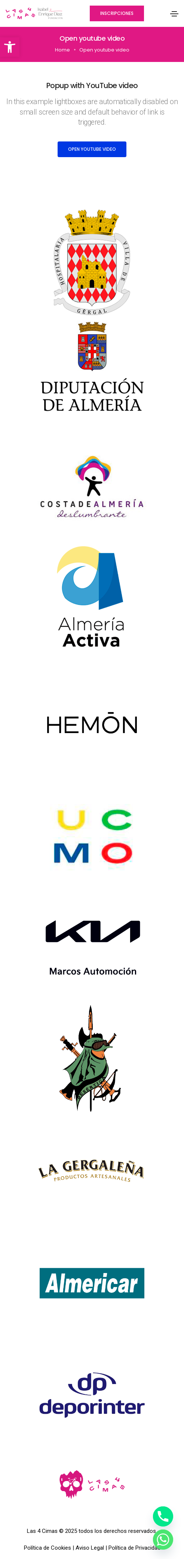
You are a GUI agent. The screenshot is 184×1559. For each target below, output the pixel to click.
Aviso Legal (90, 1547)
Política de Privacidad (134, 1547)
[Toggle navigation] (174, 13)
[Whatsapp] (163, 1540)
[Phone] (163, 1516)
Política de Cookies (47, 1547)
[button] (9, 47)
